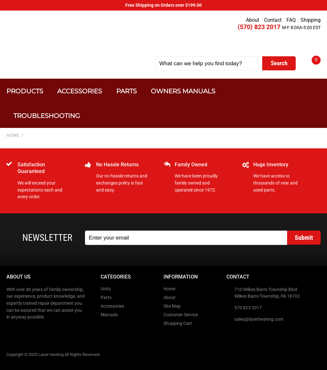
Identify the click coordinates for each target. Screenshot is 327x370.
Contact (273, 20)
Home (169, 289)
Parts (126, 91)
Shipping (310, 20)
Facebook (11, 330)
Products (24, 91)
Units (106, 289)
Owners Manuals (183, 91)
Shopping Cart (178, 323)
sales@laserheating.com (258, 319)
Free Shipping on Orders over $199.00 (163, 5)
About (252, 20)
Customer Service (181, 315)
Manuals (109, 315)
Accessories (79, 91)
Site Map (172, 306)
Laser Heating (70, 36)
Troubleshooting (46, 116)
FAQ (291, 20)
